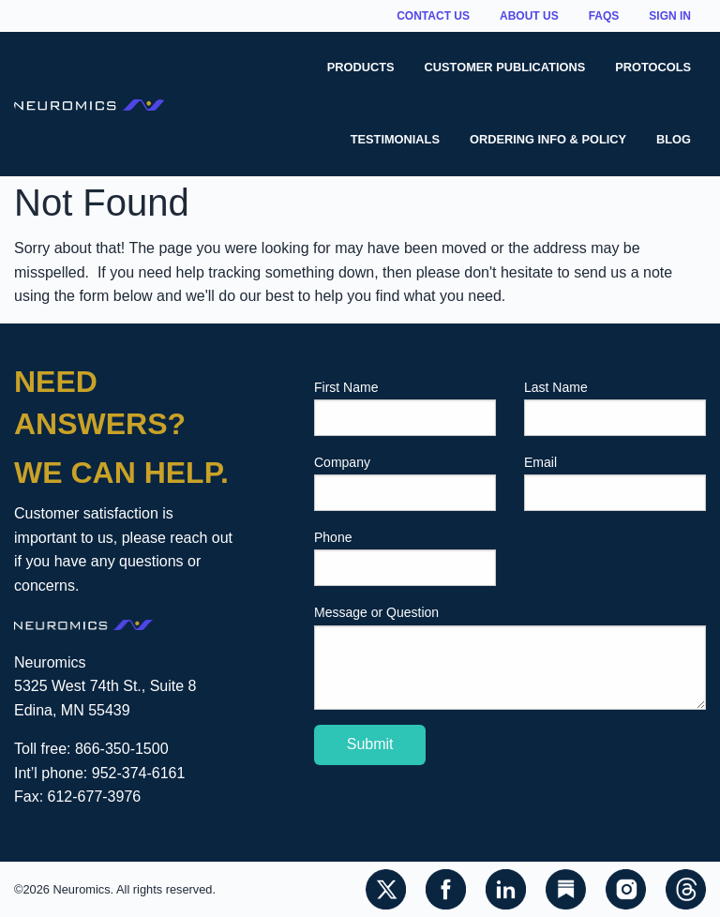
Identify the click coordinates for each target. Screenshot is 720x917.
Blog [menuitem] (673, 139)
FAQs (604, 16)
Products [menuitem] (361, 67)
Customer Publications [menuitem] (505, 67)
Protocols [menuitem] (653, 67)
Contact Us (433, 16)
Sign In (670, 16)
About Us (529, 16)
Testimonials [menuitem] (395, 139)
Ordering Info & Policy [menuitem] (548, 139)
